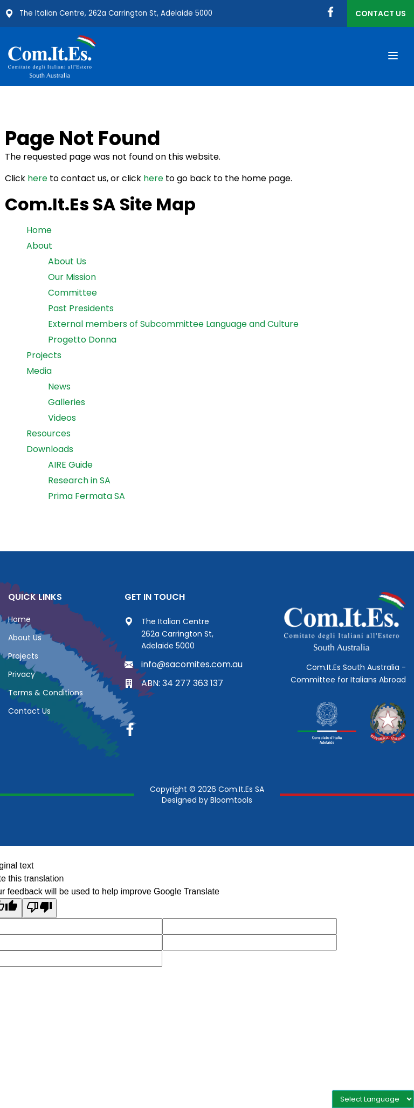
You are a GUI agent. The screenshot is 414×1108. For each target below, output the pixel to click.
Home (39, 231)
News (59, 387)
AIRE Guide (70, 466)
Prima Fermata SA (86, 497)
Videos (62, 419)
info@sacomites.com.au (184, 665)
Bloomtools (231, 800)
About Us (67, 262)
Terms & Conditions (45, 693)
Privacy (21, 675)
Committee (72, 294)
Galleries (66, 403)
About (39, 247)
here (37, 179)
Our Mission (72, 278)
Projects (43, 356)
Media (39, 372)
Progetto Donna (82, 340)
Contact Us (380, 13)
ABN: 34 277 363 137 (174, 684)
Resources (48, 434)
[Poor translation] (39, 909)
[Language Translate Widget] (373, 1099)
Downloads (49, 450)
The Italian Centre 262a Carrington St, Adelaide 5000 (169, 634)
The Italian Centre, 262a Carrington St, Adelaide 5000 (112, 13)
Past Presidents (81, 309)
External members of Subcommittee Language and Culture (173, 325)
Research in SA (79, 481)
